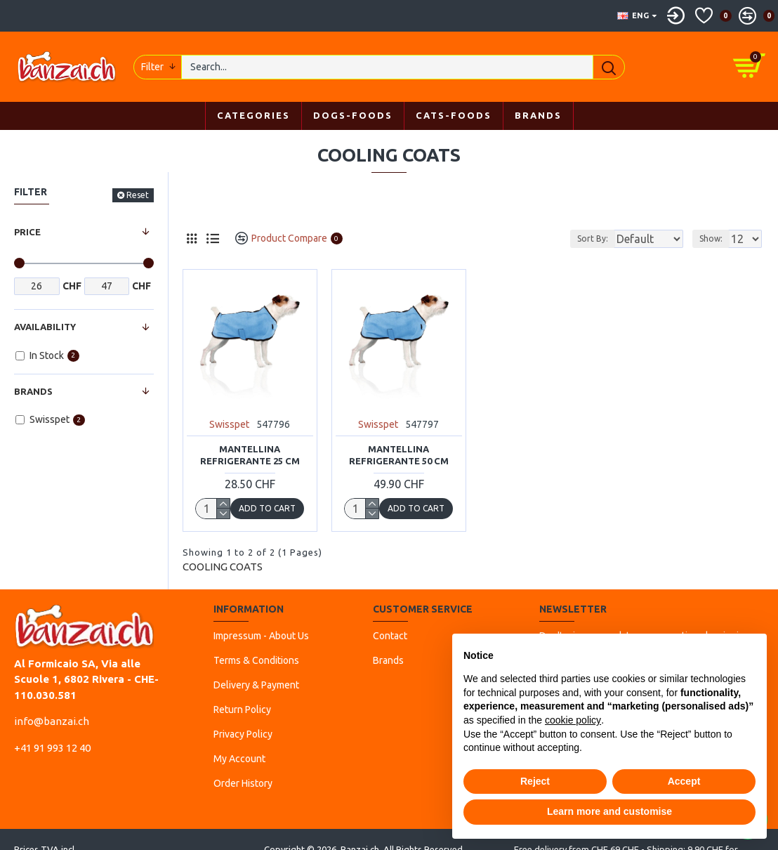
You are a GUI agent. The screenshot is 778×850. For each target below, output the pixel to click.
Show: (715, 238)
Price (27, 232)
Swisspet (229, 424)
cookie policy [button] (573, 720)
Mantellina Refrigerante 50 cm (399, 455)
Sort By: (581, 238)
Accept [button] (684, 781)
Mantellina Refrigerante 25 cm (250, 455)
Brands (33, 391)
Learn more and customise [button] (609, 811)
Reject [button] (535, 781)
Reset (137, 195)
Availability (45, 327)
